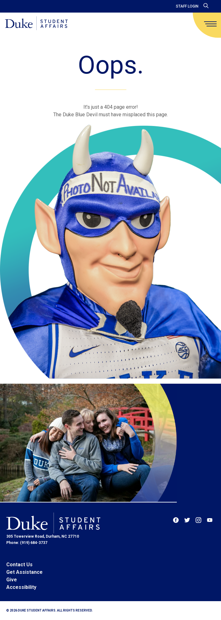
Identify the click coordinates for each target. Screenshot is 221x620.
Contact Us (19, 565)
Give (11, 580)
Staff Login (187, 6)
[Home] (36, 23)
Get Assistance (24, 572)
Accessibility (21, 587)
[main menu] (210, 24)
